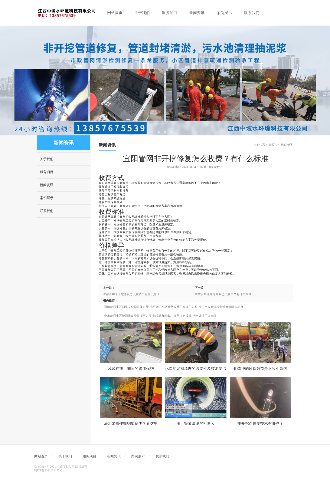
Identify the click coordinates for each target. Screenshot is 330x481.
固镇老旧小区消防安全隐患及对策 (126, 307)
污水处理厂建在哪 (204, 315)
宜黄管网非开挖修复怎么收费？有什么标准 (223, 294)
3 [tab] (171, 132)
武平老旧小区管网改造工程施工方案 (173, 307)
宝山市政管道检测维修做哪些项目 (221, 307)
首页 (272, 144)
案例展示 (46, 198)
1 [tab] (159, 132)
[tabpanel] (165, 80)
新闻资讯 (46, 185)
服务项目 (46, 172)
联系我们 (46, 211)
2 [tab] (165, 132)
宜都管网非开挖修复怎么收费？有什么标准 (131, 294)
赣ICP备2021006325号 (48, 470)
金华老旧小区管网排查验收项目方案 (128, 315)
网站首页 (41, 456)
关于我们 (46, 159)
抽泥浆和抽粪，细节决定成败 (172, 315)
